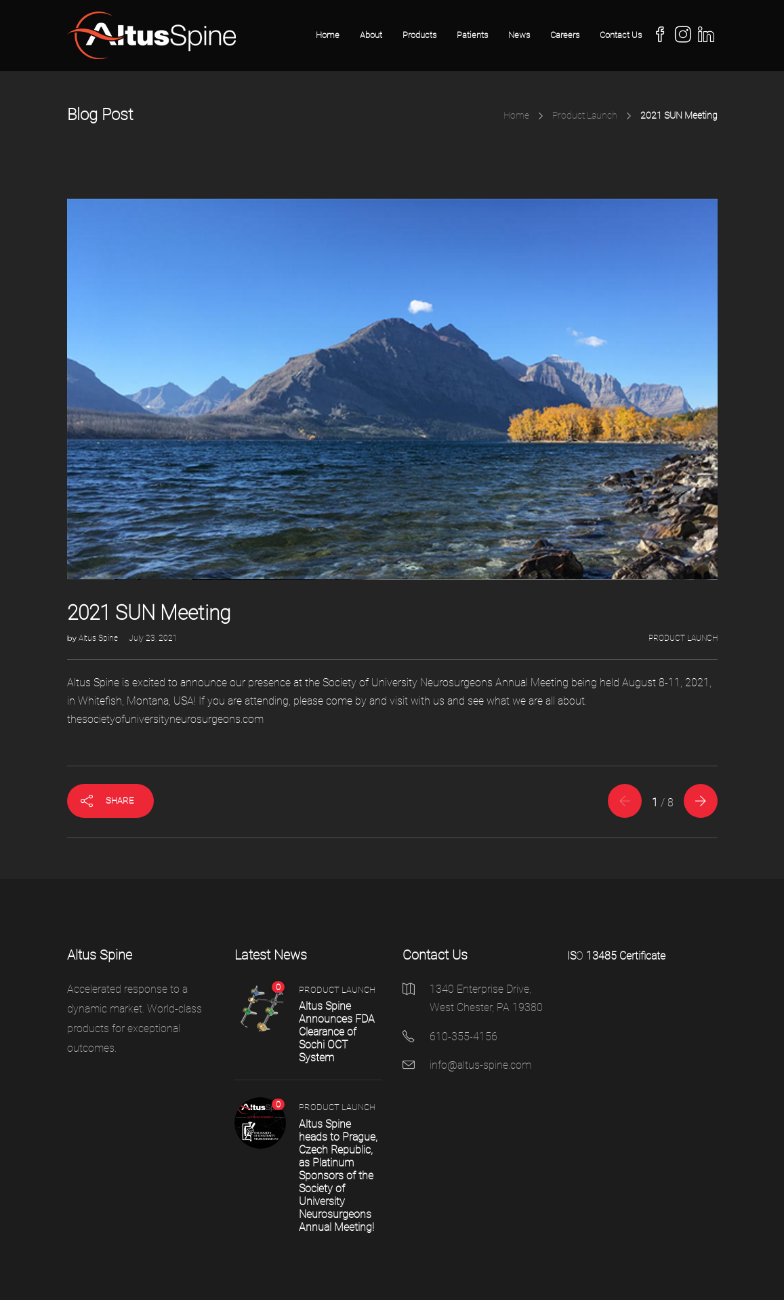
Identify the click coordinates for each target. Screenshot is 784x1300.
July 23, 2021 (153, 638)
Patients (472, 35)
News (519, 35)
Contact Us (621, 35)
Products (419, 35)
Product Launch (584, 115)
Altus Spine (99, 638)
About (371, 35)
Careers (564, 35)
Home (327, 35)
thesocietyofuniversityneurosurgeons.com (165, 719)
